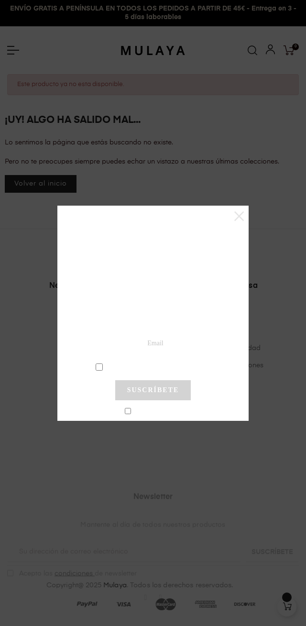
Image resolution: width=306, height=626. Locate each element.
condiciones (154, 366)
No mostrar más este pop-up (157, 411)
